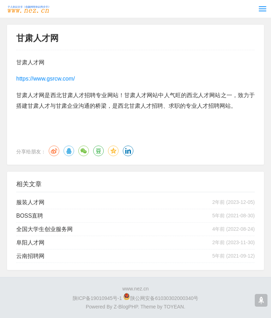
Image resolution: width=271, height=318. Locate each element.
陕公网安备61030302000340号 (164, 298)
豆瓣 (98, 151)
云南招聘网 (30, 256)
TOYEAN (174, 307)
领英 (128, 151)
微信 (83, 151)
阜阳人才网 (30, 243)
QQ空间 (113, 151)
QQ (69, 151)
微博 (54, 151)
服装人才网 (30, 202)
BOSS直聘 (29, 216)
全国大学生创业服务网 (44, 229)
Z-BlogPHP (126, 307)
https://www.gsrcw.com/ (45, 79)
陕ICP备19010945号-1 (97, 298)
